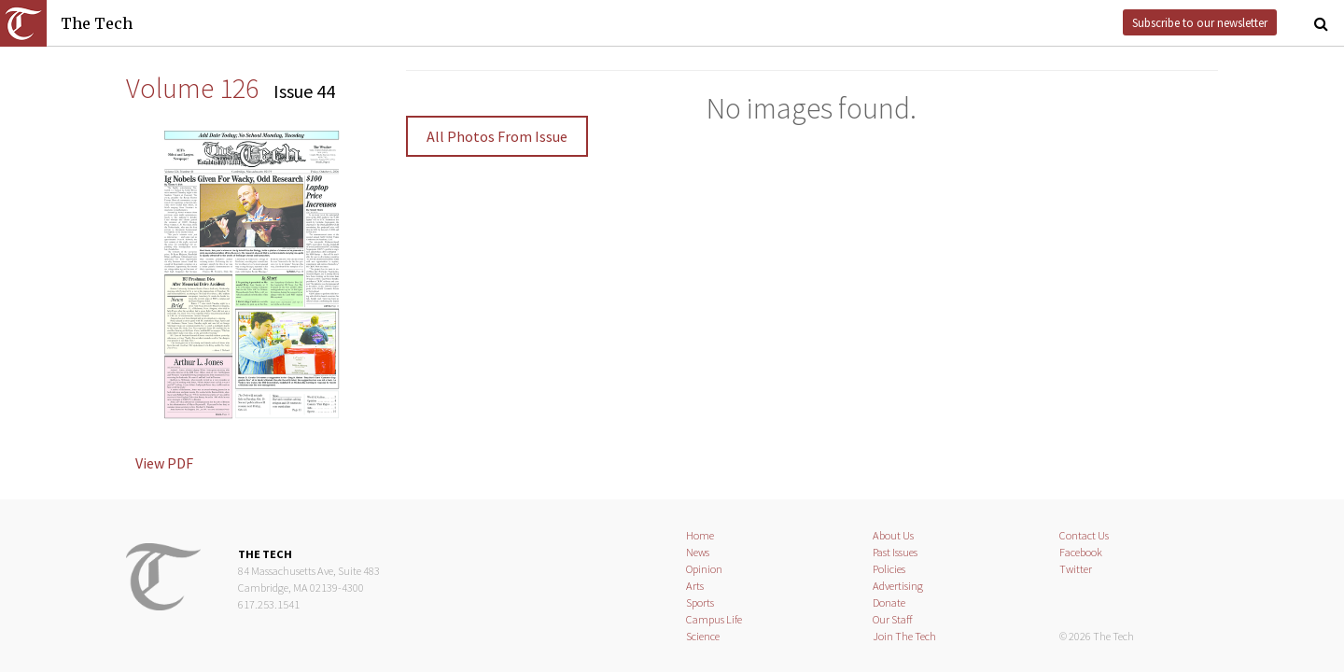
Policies (889, 569)
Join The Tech (904, 636)
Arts (695, 586)
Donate (889, 602)
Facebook (1080, 552)
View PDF (164, 463)
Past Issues (895, 552)
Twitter (1075, 569)
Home (700, 535)
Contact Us (1084, 535)
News (697, 552)
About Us (893, 535)
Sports (700, 602)
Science (703, 636)
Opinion (704, 569)
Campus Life (714, 619)
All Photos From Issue (497, 136)
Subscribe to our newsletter (1199, 22)
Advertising (898, 586)
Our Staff (893, 619)
